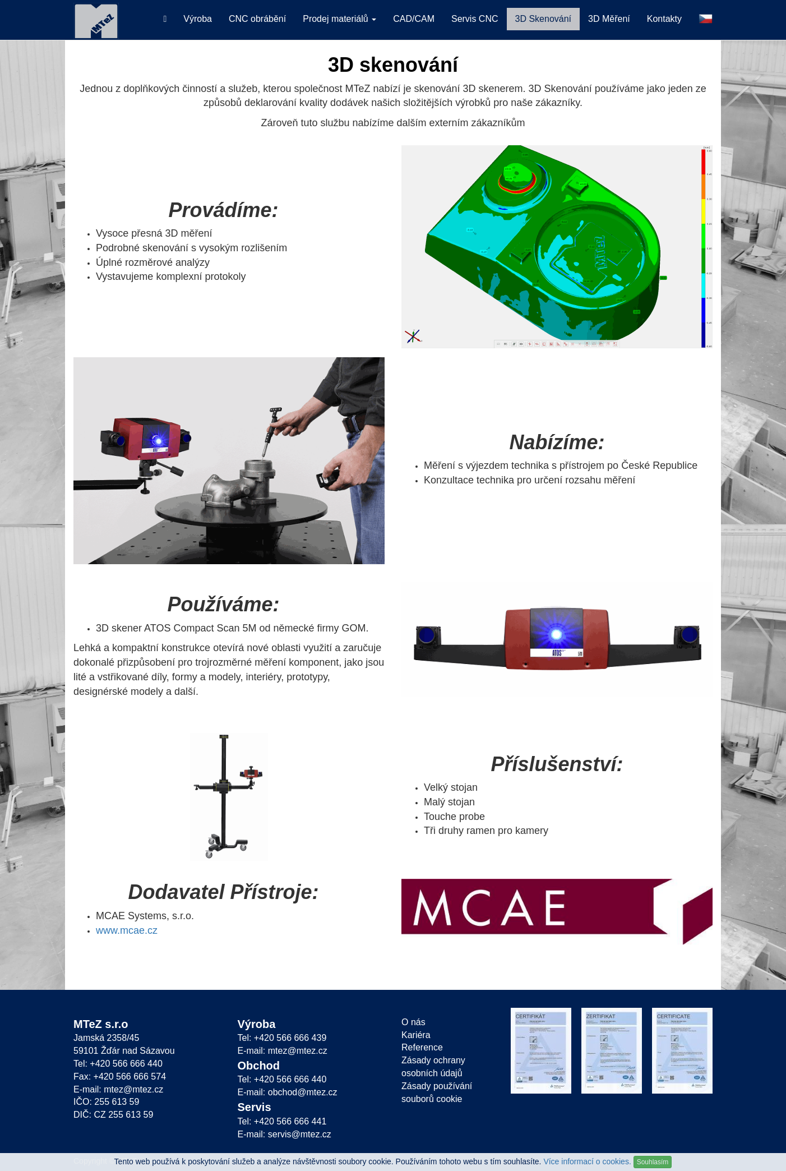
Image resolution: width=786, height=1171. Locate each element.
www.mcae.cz (127, 930)
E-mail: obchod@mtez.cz (287, 1092)
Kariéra (416, 1035)
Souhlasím (653, 1162)
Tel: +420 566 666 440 (118, 1063)
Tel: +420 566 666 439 (282, 1038)
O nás (413, 1022)
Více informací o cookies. (587, 1161)
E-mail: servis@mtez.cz (284, 1134)
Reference (422, 1047)
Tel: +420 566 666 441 (282, 1121)
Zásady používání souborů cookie (436, 1092)
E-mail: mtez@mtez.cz (118, 1089)
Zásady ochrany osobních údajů (433, 1066)
